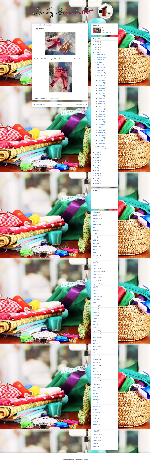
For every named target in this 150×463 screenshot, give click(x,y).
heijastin (95, 246)
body (94, 227)
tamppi (95, 393)
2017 (96, 162)
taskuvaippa (96, 406)
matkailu (95, 321)
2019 (96, 157)
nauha (95, 328)
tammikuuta (100, 149)
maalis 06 (101, 130)
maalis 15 (101, 106)
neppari (95, 331)
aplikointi (95, 215)
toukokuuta (100, 73)
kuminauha (96, 296)
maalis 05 (101, 132)
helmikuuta (100, 146)
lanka (94, 309)
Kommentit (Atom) (62, 110)
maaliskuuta (100, 78)
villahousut (96, 437)
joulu (94, 262)
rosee (94, 368)
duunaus (95, 231)
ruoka (94, 371)
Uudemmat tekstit (39, 105)
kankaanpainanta (98, 271)
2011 (96, 178)
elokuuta (99, 65)
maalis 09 (101, 119)
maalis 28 (101, 85)
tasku (94, 403)
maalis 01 (101, 143)
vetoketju (95, 434)
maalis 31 (101, 80)
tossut (94, 418)
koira (94, 287)
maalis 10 (101, 116)
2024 (96, 47)
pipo (94, 349)
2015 (96, 168)
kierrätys (95, 281)
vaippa (95, 431)
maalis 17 (101, 101)
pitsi (94, 353)
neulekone (96, 334)
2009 (96, 183)
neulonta (95, 337)
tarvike (95, 399)
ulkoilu (95, 424)
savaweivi (96, 374)
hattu (94, 243)
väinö (94, 443)
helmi (94, 249)
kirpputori (95, 284)
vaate (94, 428)
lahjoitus (95, 306)
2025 (96, 44)
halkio (94, 240)
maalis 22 (101, 93)
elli (94, 234)
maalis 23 (101, 90)
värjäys (95, 446)
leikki (94, 315)
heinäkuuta (100, 67)
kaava (94, 265)
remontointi (96, 359)
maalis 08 (101, 122)
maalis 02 (101, 140)
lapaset (95, 312)
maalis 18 (101, 98)
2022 (96, 52)
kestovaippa (96, 277)
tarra (94, 396)
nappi (94, 324)
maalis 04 (101, 135)
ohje (94, 343)
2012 (96, 175)
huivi (94, 252)
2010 (96, 181)
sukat (94, 384)
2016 (96, 165)
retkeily (95, 365)
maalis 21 (101, 96)
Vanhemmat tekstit (81, 105)
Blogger (86, 459)
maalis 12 (101, 114)
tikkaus (95, 409)
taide (94, 390)
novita (94, 340)
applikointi (96, 218)
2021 (96, 152)
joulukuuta (100, 54)
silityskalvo (96, 381)
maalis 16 (101, 103)
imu (94, 259)
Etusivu (59, 105)
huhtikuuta (100, 75)
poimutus (95, 356)
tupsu (94, 421)
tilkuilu (95, 415)
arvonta (95, 221)
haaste (95, 237)
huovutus (95, 256)
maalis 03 (101, 138)
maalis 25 (101, 88)
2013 (96, 173)
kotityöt (95, 293)
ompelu (95, 346)
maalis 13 (101, 111)
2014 (96, 170)
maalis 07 (101, 124)
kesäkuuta (100, 70)
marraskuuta (100, 57)
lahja (94, 302)
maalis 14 (101, 109)
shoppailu (96, 378)
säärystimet (96, 387)
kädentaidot (96, 299)
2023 (96, 49)
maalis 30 (101, 83)
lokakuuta (100, 59)
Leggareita (39, 28)
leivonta (95, 318)
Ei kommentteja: (54, 98)
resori (94, 362)
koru (94, 290)
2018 (96, 160)
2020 (96, 155)
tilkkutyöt (95, 412)
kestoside (96, 274)
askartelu (95, 224)
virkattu (95, 440)
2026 (96, 42)
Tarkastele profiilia (107, 32)
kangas (95, 268)
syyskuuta (100, 62)
